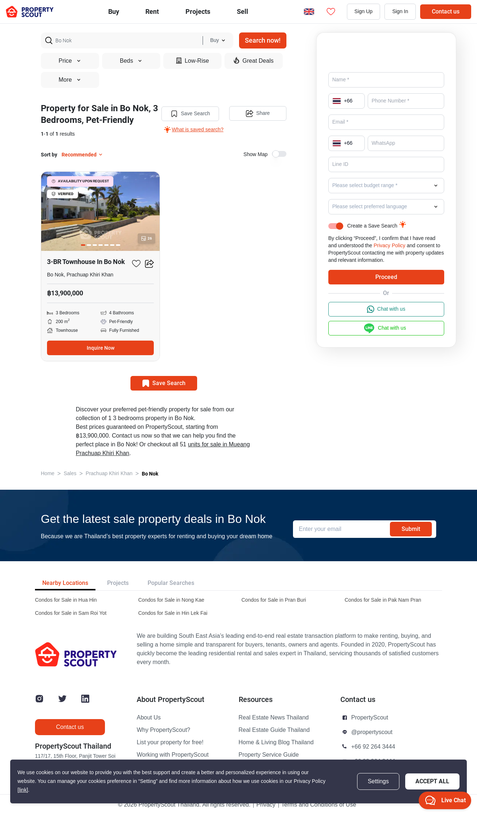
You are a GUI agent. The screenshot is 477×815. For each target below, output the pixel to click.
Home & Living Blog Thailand (276, 742)
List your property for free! (170, 742)
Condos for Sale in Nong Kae (171, 600)
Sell (242, 11)
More (70, 80)
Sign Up (364, 11)
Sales (70, 473)
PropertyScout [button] (369, 717)
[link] (22, 790)
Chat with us (386, 309)
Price (70, 61)
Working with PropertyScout (172, 754)
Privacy (265, 804)
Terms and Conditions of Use (318, 804)
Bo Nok (150, 474)
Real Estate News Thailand (274, 717)
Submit (411, 528)
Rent (152, 11)
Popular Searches (171, 582)
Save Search (190, 113)
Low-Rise (192, 61)
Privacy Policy (389, 245)
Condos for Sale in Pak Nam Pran (383, 600)
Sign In (400, 11)
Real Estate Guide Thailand (274, 730)
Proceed (386, 276)
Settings (378, 781)
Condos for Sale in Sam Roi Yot (70, 613)
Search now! (263, 40)
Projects (118, 582)
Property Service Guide (269, 754)
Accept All (432, 781)
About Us (149, 717)
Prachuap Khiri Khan (109, 473)
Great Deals (253, 61)
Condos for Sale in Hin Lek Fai (172, 613)
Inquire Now (100, 348)
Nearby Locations (65, 582)
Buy (113, 11)
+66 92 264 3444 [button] (373, 746)
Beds (131, 61)
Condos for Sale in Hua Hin (66, 600)
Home (47, 473)
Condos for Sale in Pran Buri (274, 600)
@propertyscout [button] (371, 732)
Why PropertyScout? (163, 730)
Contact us (446, 11)
